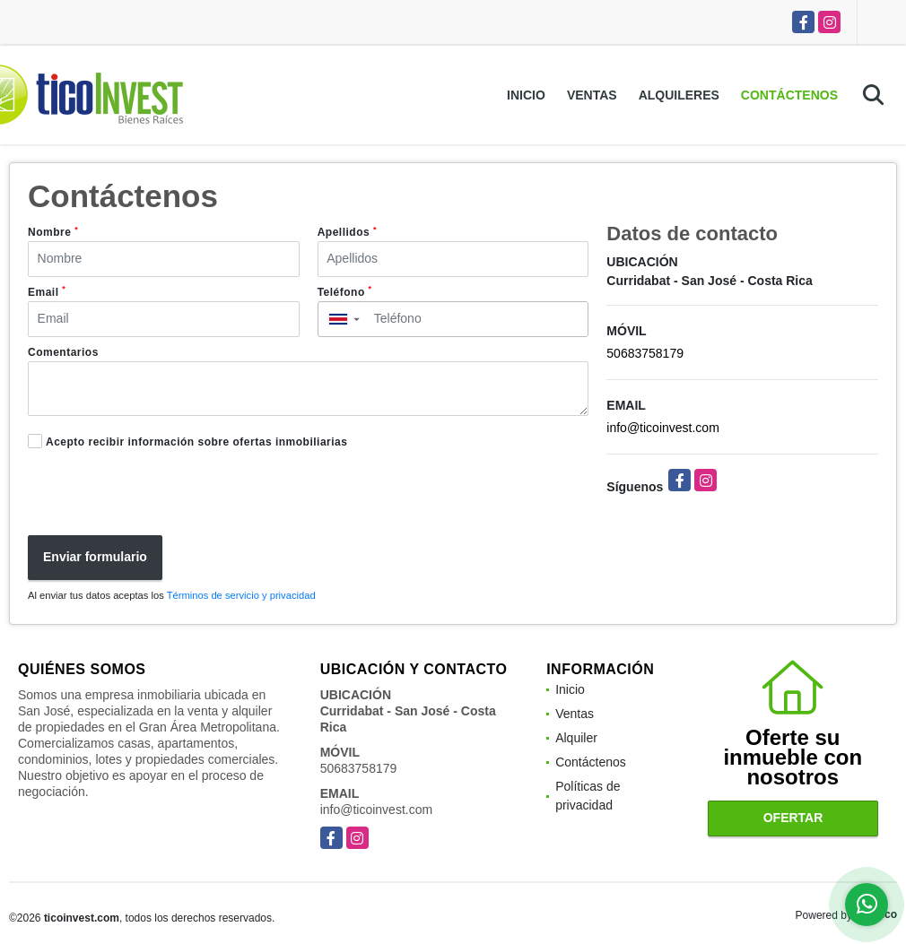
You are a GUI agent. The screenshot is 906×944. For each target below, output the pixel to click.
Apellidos (347, 232)
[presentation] (155, 495)
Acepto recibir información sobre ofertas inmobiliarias (196, 442)
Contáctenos (789, 95)
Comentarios (63, 352)
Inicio (526, 95)
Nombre (53, 232)
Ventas (592, 95)
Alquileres (679, 95)
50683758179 (645, 353)
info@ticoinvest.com (662, 427)
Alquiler (576, 738)
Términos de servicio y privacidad (241, 595)
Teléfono (345, 291)
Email (46, 291)
